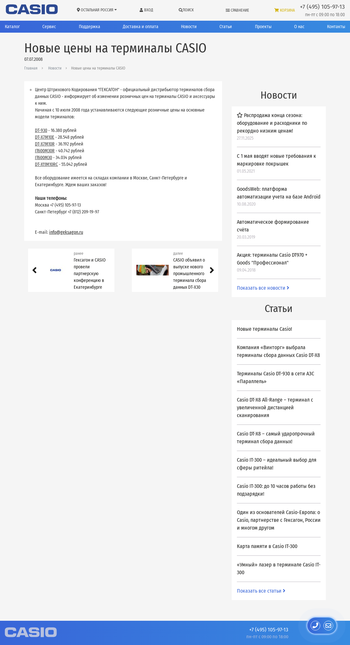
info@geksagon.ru (66, 232)
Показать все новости (263, 288)
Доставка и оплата (140, 26)
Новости (189, 26)
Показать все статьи (261, 591)
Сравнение (237, 10)
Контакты (336, 26)
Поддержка (89, 26)
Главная (30, 68)
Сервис (49, 26)
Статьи (225, 26)
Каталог (12, 26)
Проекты (263, 26)
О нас (299, 26)
